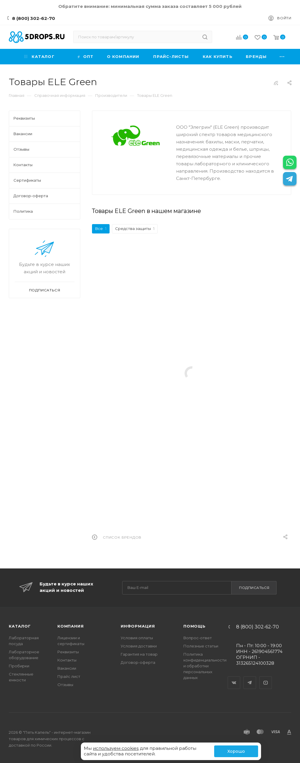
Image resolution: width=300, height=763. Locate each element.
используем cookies (116, 748)
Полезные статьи (200, 646)
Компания (70, 626)
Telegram (250, 677)
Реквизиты (68, 651)
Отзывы (65, 684)
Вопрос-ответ (197, 637)
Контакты (66, 660)
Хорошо (236, 751)
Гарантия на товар (139, 654)
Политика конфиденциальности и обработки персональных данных (204, 666)
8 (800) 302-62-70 (33, 18)
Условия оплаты (137, 637)
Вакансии (66, 668)
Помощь (194, 626)
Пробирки (19, 666)
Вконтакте (234, 677)
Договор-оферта (138, 662)
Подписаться (254, 587)
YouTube (266, 677)
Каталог (20, 626)
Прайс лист (68, 676)
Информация (138, 626)
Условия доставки (139, 646)
